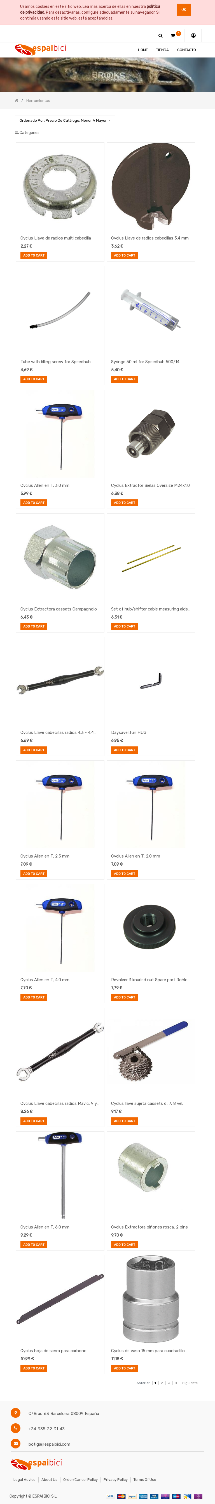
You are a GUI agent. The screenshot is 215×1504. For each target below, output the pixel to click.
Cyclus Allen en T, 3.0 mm (44, 485)
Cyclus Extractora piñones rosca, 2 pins (149, 1227)
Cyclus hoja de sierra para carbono (53, 1350)
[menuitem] (143, 50)
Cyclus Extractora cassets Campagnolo (58, 609)
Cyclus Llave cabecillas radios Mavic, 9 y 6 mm (58, 1104)
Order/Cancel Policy (80, 1479)
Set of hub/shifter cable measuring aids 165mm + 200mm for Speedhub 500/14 (149, 610)
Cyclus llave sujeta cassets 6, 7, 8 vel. (147, 1103)
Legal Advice (24, 1479)
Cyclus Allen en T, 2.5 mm (44, 856)
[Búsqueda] (195, 118)
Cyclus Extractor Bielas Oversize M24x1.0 (150, 485)
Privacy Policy (116, 1479)
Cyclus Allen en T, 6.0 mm (44, 1227)
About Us (49, 1479)
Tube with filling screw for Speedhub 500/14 (55, 362)
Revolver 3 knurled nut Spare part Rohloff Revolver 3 (150, 980)
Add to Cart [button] (34, 256)
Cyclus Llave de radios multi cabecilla (55, 238)
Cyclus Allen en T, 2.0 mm (135, 856)
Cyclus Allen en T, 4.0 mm (44, 979)
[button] (65, 120)
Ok (183, 9)
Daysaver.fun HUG (128, 732)
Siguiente (190, 1383)
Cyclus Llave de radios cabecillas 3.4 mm (150, 238)
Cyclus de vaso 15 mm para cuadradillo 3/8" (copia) (148, 1351)
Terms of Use (145, 1479)
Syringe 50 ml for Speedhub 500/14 (145, 361)
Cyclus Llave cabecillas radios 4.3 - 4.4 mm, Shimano (57, 733)
